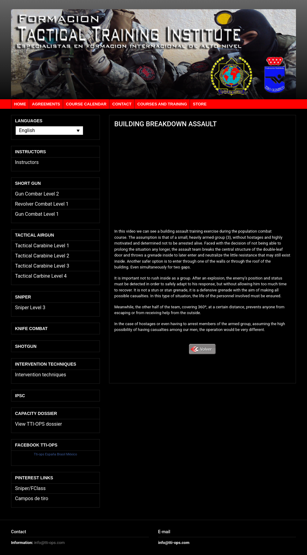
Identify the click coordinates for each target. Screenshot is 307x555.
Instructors (27, 162)
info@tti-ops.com (49, 542)
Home (20, 104)
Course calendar (86, 104)
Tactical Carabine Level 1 (42, 246)
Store (200, 104)
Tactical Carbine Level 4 (41, 276)
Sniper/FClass (30, 488)
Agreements (46, 104)
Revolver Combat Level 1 (42, 204)
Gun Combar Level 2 (37, 194)
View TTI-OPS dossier (38, 424)
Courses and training (162, 104)
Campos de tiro (31, 498)
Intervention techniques (40, 375)
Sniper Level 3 (30, 307)
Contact (122, 104)
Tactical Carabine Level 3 (42, 266)
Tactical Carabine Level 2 (42, 256)
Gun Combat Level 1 (37, 214)
